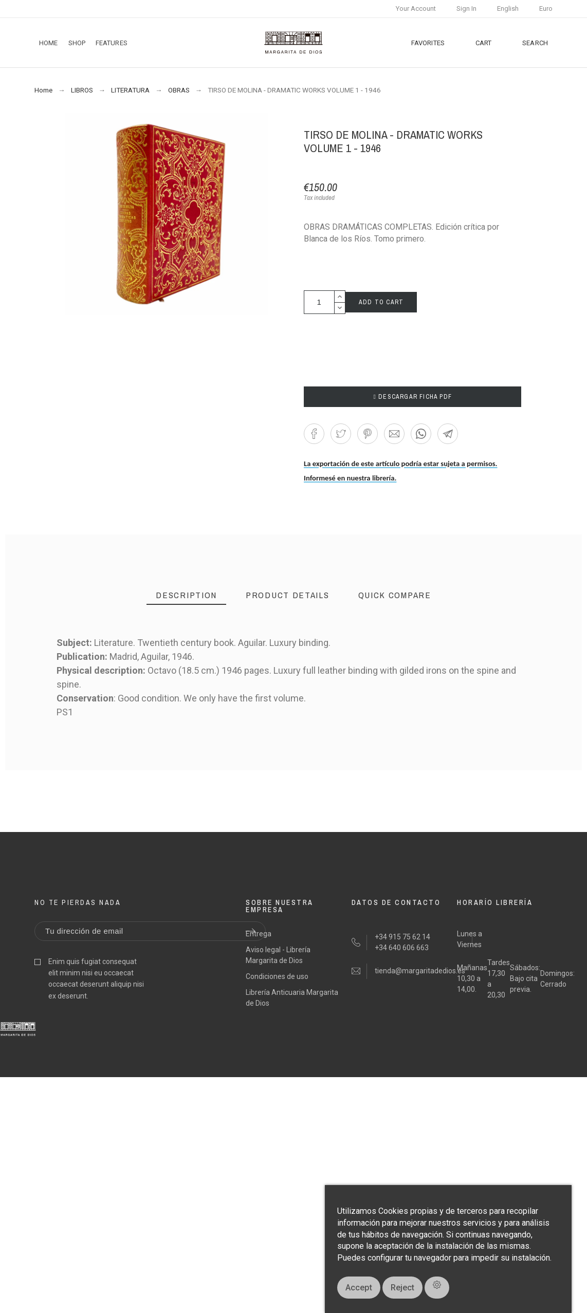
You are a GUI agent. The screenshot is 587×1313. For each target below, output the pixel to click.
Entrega (258, 934)
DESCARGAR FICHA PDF (412, 397)
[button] (314, 433)
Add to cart (381, 302)
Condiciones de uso (277, 976)
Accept (358, 1287)
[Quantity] (319, 302)
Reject (402, 1287)
